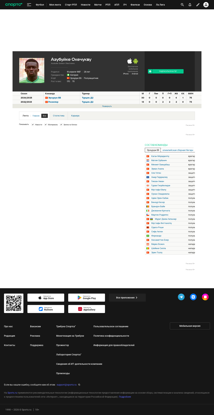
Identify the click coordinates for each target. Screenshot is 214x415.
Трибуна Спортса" (66, 326)
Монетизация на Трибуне (70, 335)
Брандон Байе (158, 206)
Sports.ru (12, 392)
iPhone (126, 74)
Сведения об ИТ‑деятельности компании (79, 364)
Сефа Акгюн (157, 231)
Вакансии (35, 326)
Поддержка (36, 345)
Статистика (58, 115)
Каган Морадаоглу (160, 156)
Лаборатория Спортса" (68, 354)
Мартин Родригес (160, 215)
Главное (36, 116)
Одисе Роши (157, 227)
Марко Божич (158, 244)
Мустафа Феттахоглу (161, 223)
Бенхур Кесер (158, 202)
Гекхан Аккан (157, 181)
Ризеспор (53, 101)
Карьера (75, 115)
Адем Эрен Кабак (159, 198)
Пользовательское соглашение (110, 326)
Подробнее (125, 396)
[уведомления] (190, 5)
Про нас (8, 326)
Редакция (9, 335)
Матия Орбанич (159, 160)
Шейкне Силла (158, 248)
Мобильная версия (189, 326)
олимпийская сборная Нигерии (179, 150)
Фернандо (156, 235)
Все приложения (127, 298)
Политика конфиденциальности (111, 335)
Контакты (9, 345)
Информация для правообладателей (113, 345)
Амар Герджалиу (159, 177)
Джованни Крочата (160, 210)
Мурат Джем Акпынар (165, 219)
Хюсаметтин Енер (160, 240)
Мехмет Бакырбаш (160, 164)
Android (135, 74)
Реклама (35, 335)
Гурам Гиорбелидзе (160, 185)
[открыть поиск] (182, 5)
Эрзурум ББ (76, 78)
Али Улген (156, 173)
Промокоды (63, 373)
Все (44, 116)
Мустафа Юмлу (158, 189)
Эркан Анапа (157, 168)
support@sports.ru (67, 384)
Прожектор (62, 345)
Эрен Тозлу (156, 252)
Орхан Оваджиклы (160, 194)
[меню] (29, 5)
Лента (35, 116)
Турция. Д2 (87, 97)
